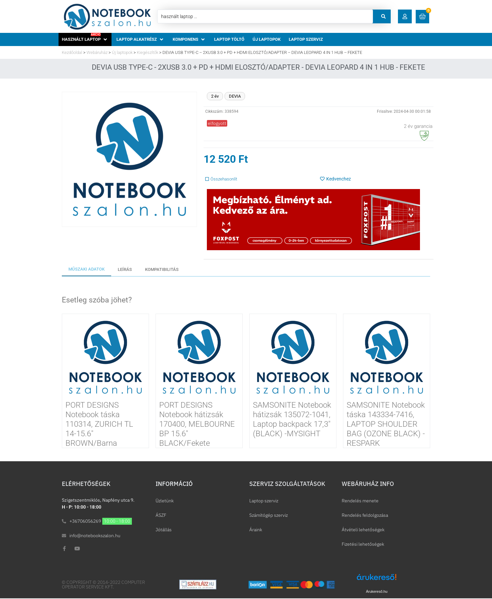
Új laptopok (122, 52)
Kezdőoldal (72, 52)
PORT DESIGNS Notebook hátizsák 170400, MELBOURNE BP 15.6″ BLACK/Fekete (197, 423)
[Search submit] (383, 16)
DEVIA (235, 96)
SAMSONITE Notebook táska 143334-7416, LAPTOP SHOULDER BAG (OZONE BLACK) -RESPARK (386, 423)
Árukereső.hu (376, 591)
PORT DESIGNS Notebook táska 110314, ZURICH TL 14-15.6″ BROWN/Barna (99, 423)
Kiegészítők (147, 52)
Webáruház (97, 52)
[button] (405, 16)
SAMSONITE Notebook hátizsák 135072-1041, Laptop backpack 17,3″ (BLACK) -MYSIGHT (292, 419)
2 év (215, 96)
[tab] (86, 269)
